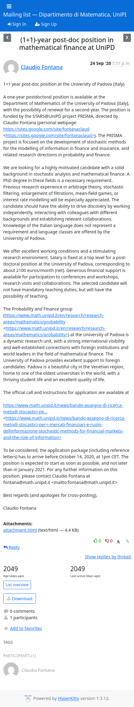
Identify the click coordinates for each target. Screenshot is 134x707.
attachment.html (20, 530)
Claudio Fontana (42, 67)
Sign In (17, 24)
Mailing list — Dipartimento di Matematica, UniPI (65, 14)
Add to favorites (22, 628)
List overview (17, 584)
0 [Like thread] (98, 541)
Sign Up (46, 24)
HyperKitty (68, 698)
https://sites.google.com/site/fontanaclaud (46, 129)
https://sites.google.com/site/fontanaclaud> (50, 135)
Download (19, 598)
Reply (11, 547)
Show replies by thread (108, 557)
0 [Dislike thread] (109, 541)
